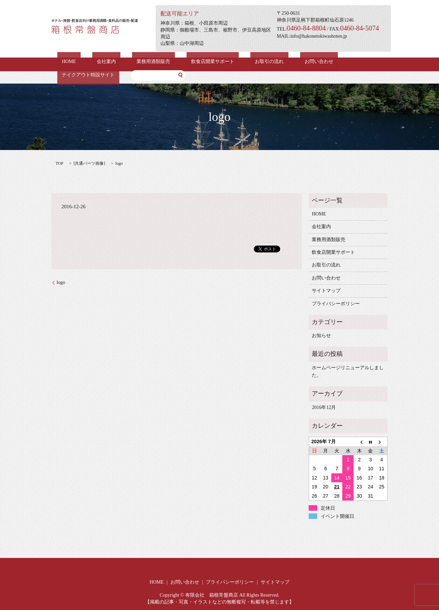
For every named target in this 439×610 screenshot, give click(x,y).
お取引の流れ (227, 61)
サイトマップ (326, 290)
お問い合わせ (268, 61)
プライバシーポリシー (336, 303)
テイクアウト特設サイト (320, 61)
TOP (59, 163)
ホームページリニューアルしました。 (348, 371)
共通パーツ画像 (89, 163)
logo (61, 282)
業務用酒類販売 (130, 61)
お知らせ (321, 335)
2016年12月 (324, 407)
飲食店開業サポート (180, 61)
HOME (64, 61)
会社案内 (92, 61)
